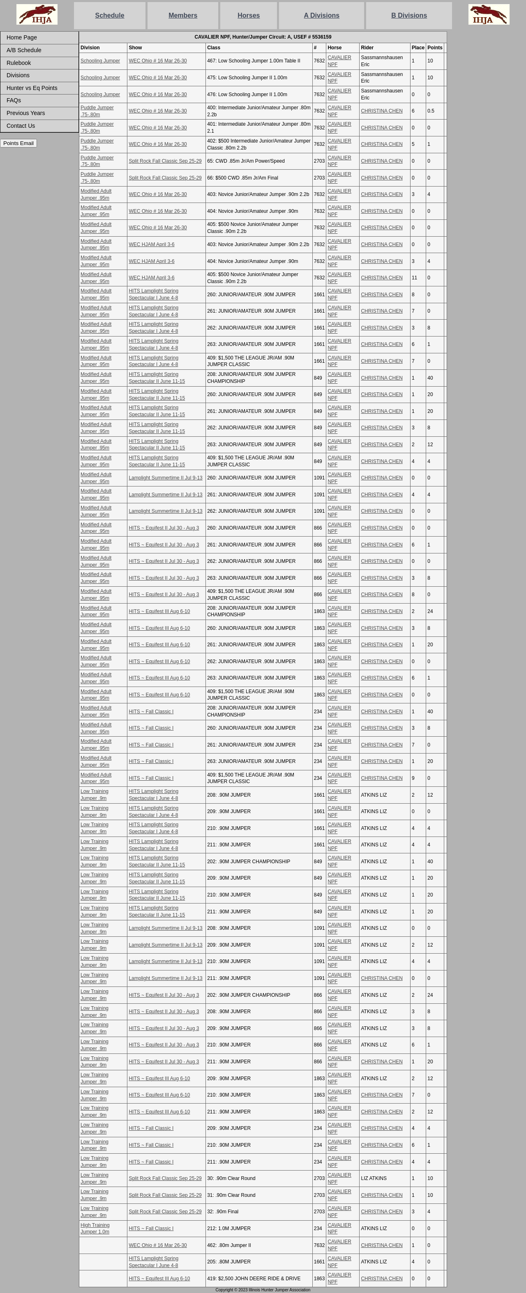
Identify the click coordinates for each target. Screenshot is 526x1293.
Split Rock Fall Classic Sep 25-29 (165, 161)
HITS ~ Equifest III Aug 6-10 (159, 611)
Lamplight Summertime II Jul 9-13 (165, 478)
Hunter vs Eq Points (32, 88)
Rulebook (19, 63)
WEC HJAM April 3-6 (151, 244)
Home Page (22, 37)
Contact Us (21, 125)
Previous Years (26, 113)
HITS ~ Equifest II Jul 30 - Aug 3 (164, 528)
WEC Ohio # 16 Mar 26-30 (158, 61)
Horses (249, 15)
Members (182, 15)
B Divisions (409, 15)
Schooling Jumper (100, 61)
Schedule (110, 15)
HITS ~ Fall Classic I (151, 711)
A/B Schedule (24, 50)
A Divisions (322, 15)
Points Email (18, 143)
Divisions (18, 75)
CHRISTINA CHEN (381, 111)
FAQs (14, 100)
